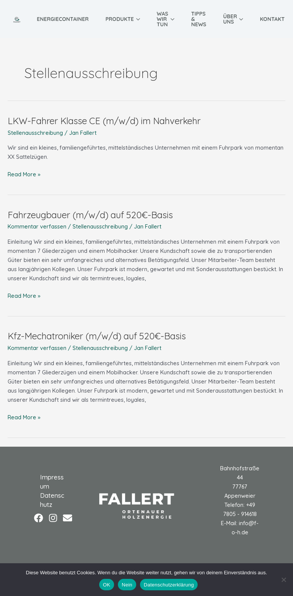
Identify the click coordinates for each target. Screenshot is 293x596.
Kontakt (272, 19)
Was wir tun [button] (165, 19)
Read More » (24, 174)
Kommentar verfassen (37, 226)
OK (106, 585)
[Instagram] (53, 517)
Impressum (52, 481)
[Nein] (283, 579)
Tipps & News (198, 19)
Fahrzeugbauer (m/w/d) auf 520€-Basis (90, 215)
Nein (127, 585)
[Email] (67, 517)
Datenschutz (52, 500)
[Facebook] (38, 517)
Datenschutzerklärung (169, 585)
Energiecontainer (63, 19)
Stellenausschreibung (35, 132)
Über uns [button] (233, 19)
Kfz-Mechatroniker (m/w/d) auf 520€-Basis (97, 336)
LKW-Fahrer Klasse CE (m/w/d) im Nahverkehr (104, 120)
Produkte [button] (122, 19)
